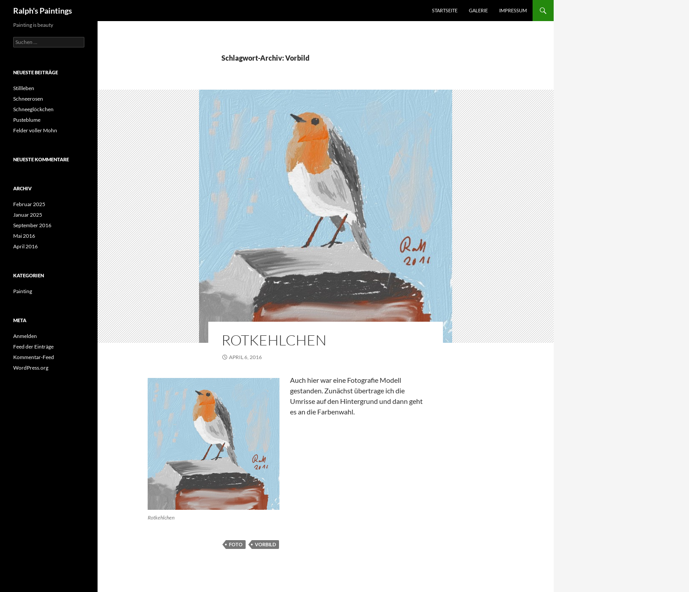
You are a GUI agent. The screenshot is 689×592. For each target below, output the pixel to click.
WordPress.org (30, 367)
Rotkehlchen (273, 340)
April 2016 (25, 246)
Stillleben (23, 88)
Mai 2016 (24, 235)
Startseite (444, 10)
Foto (236, 544)
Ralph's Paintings (42, 10)
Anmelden (25, 336)
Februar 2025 (29, 204)
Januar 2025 (27, 214)
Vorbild (265, 544)
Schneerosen (28, 98)
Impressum (513, 10)
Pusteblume (26, 119)
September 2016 (32, 225)
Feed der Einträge (33, 346)
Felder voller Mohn (35, 130)
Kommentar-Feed (33, 357)
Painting (22, 291)
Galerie (478, 10)
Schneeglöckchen (33, 109)
